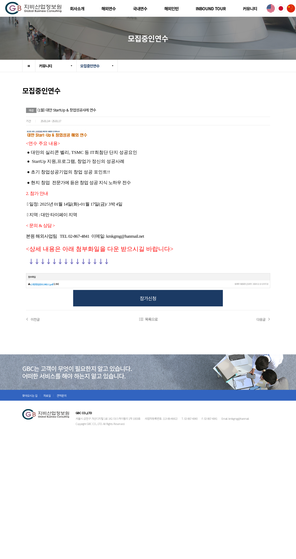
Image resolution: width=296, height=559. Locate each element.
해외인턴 (171, 8)
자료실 (47, 395)
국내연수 (140, 8)
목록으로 (151, 319)
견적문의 (61, 395)
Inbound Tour (211, 8)
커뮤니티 (250, 8)
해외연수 (108, 8)
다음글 (261, 319)
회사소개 (77, 8)
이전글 (35, 319)
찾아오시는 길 (29, 395)
